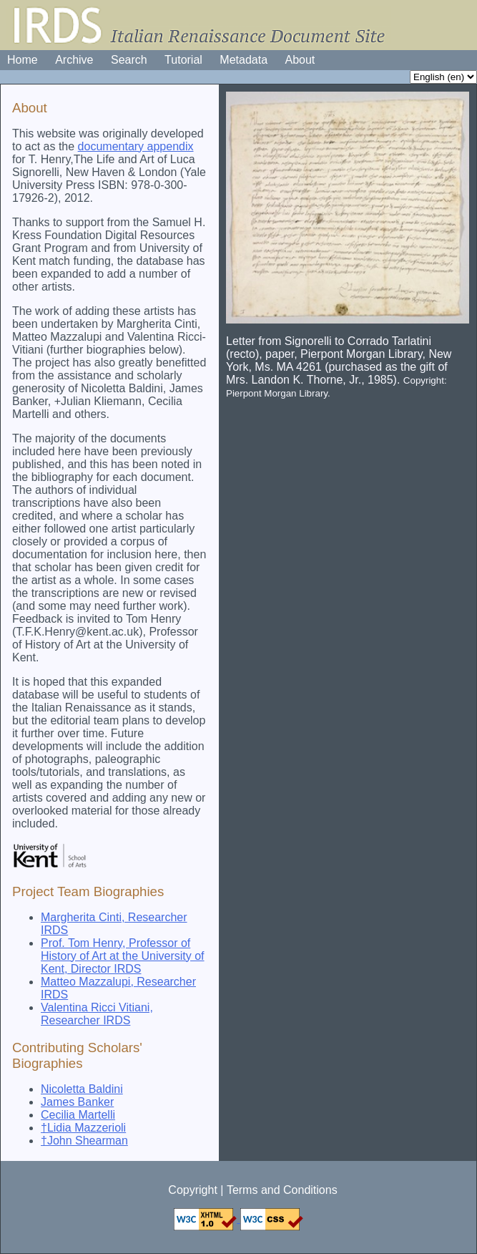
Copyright (192, 1190)
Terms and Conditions (282, 1190)
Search (129, 60)
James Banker (77, 1102)
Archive (74, 60)
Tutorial (183, 60)
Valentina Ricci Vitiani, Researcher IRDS (97, 1013)
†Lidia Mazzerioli (83, 1128)
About (300, 60)
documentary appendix (136, 146)
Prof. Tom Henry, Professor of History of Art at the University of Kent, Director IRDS (123, 956)
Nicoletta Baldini (82, 1089)
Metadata (243, 60)
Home (22, 60)
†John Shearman (84, 1140)
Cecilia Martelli (78, 1115)
